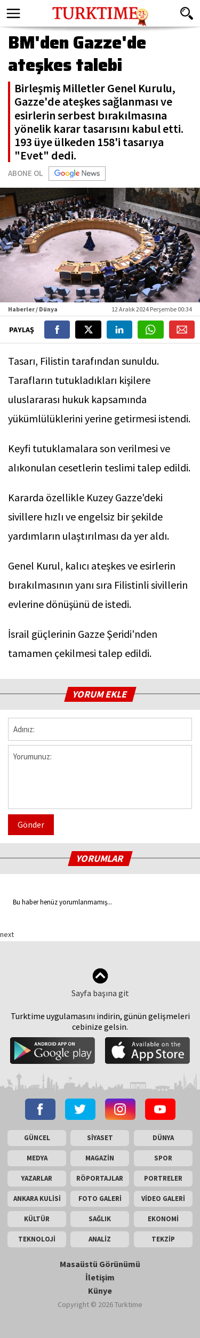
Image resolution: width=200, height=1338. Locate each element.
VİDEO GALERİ (163, 1198)
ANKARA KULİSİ (37, 1198)
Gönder (31, 824)
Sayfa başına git (100, 983)
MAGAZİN (99, 1158)
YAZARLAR (36, 1178)
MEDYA (37, 1158)
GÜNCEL (37, 1137)
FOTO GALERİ (100, 1198)
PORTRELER (163, 1178)
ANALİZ (100, 1239)
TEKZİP (163, 1239)
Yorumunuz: (100, 777)
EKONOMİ (163, 1218)
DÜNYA (163, 1137)
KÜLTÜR (37, 1218)
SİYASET (100, 1137)
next (7, 934)
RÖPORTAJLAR (99, 1178)
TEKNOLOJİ (36, 1239)
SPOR (163, 1158)
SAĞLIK (100, 1218)
